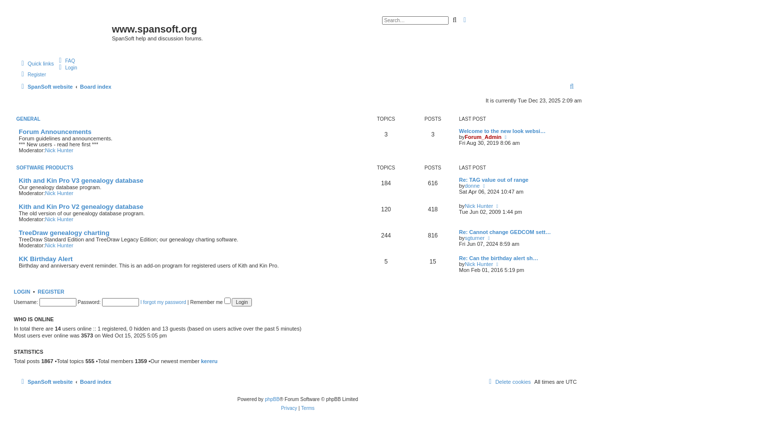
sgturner (475, 238)
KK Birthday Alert (45, 259)
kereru (209, 361)
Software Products (44, 167)
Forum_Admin (483, 137)
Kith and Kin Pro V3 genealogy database (81, 180)
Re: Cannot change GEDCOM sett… (505, 232)
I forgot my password (163, 302)
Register (51, 292)
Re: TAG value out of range (493, 180)
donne (472, 186)
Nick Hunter (59, 150)
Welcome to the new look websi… (502, 131)
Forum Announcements (55, 131)
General (28, 119)
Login (22, 292)
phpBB (272, 399)
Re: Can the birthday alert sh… (498, 258)
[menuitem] (65, 60)
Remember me (210, 302)
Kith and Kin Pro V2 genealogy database (81, 206)
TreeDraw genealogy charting (64, 232)
